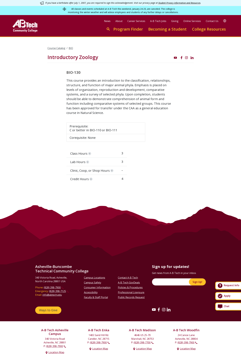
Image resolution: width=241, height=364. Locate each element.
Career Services (136, 21)
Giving (174, 21)
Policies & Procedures (130, 287)
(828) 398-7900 (52, 287)
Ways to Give (48, 310)
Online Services (192, 21)
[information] (89, 153)
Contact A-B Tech (128, 277)
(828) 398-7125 (57, 291)
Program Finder (128, 29)
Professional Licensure (131, 292)
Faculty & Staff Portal (96, 297)
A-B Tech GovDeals (129, 282)
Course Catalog (56, 48)
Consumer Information (97, 287)
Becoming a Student (167, 29)
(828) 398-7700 (142, 342)
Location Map (56, 352)
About (118, 21)
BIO (71, 48)
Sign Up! (197, 282)
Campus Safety (92, 282)
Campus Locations (94, 277)
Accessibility (91, 292)
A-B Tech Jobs (158, 21)
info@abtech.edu (52, 295)
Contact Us (212, 21)
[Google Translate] (224, 20)
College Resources (209, 29)
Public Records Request (131, 297)
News (107, 21)
